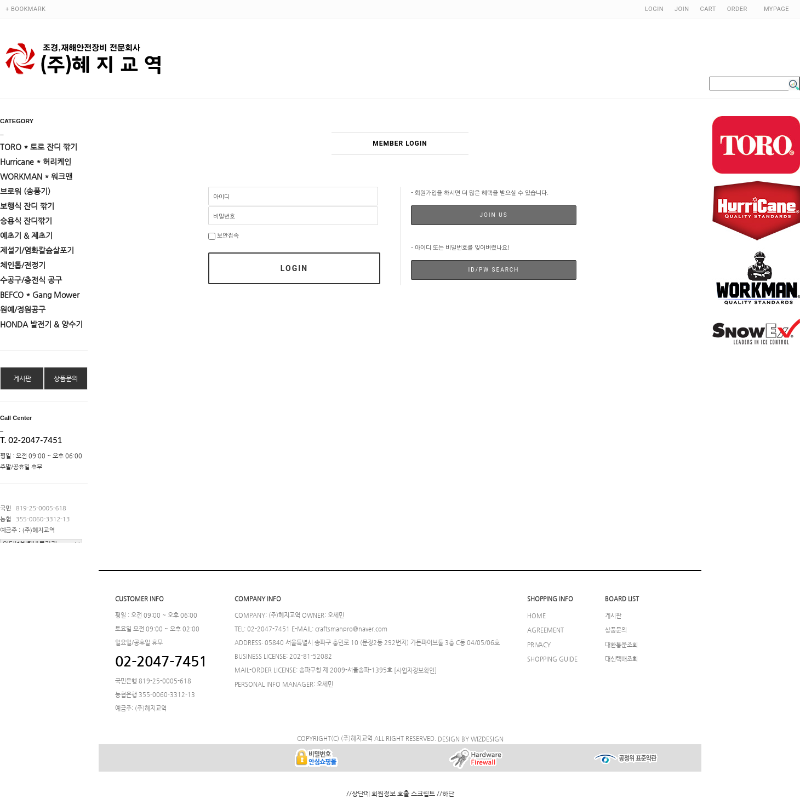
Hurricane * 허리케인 (35, 161)
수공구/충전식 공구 (31, 279)
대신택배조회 (621, 659)
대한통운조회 (621, 644)
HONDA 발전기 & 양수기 (41, 324)
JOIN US (493, 215)
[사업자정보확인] (415, 670)
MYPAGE (776, 9)
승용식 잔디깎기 (26, 220)
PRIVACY (539, 644)
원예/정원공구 (22, 309)
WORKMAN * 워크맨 (36, 176)
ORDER (737, 9)
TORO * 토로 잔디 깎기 (38, 146)
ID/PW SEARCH (493, 270)
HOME (536, 615)
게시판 (22, 378)
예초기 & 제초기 (26, 235)
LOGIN (654, 9)
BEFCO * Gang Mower (39, 294)
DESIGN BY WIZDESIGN (471, 738)
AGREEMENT (545, 630)
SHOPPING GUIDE (552, 659)
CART (708, 9)
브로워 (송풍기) (25, 191)
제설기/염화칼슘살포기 (37, 250)
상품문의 (66, 378)
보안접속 (223, 236)
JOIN (682, 9)
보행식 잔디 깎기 (27, 206)
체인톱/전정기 (22, 265)
